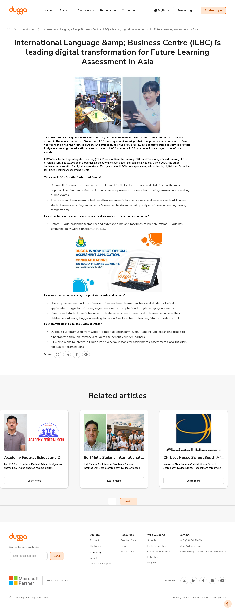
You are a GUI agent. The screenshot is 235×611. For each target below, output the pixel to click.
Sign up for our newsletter (24, 547)
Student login (213, 10)
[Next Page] (128, 501)
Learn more (34, 480)
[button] (28, 556)
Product (65, 10)
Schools (151, 540)
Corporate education (158, 551)
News (123, 546)
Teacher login (185, 10)
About (93, 558)
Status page (127, 551)
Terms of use (200, 597)
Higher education (156, 546)
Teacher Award (129, 540)
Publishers (153, 557)
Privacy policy (181, 597)
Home (48, 10)
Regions (152, 562)
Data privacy (219, 597)
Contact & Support (100, 563)
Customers (96, 546)
